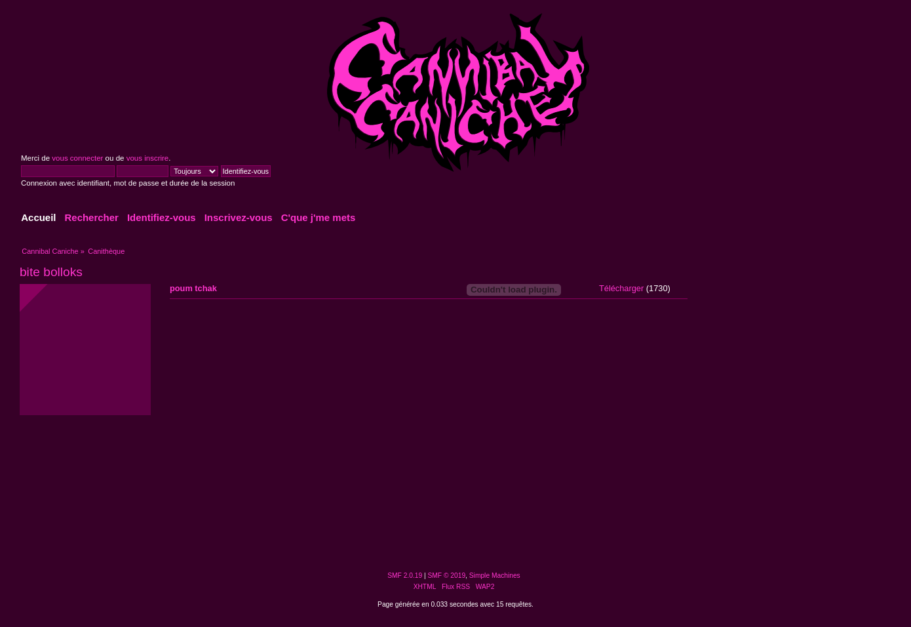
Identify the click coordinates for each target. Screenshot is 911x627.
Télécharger (621, 288)
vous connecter (77, 158)
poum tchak (193, 288)
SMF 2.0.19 (404, 575)
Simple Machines (494, 575)
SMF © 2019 (447, 575)
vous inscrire (147, 158)
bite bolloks (51, 272)
